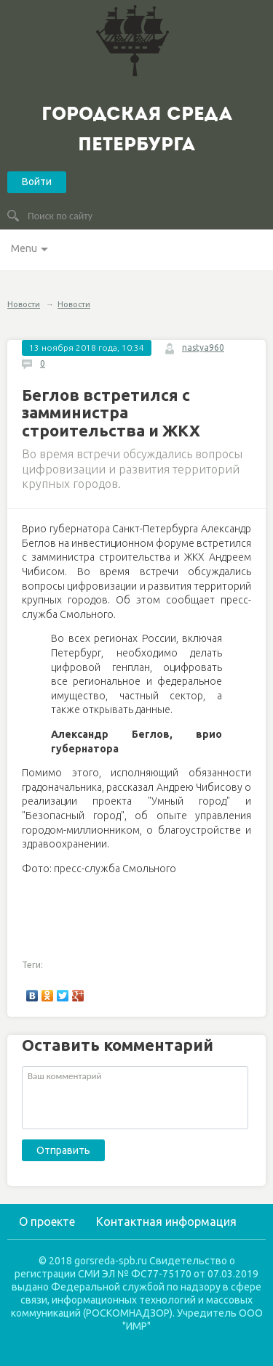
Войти (37, 181)
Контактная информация (166, 1221)
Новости (23, 304)
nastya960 (203, 347)
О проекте (47, 1221)
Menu (24, 248)
